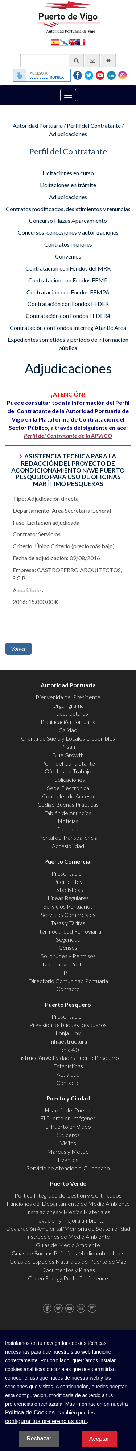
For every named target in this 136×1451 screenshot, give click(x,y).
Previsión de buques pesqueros (68, 1024)
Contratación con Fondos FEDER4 (68, 315)
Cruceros (68, 1134)
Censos (68, 947)
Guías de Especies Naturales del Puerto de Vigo (68, 1261)
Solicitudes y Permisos (68, 955)
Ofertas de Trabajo (68, 771)
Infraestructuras (68, 713)
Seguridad (68, 939)
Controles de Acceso (68, 796)
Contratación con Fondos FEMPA (68, 292)
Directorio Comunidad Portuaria (68, 980)
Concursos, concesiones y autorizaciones (68, 232)
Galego (63, 41)
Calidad (68, 729)
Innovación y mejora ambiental (68, 1220)
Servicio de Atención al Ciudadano (68, 1168)
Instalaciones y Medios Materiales (68, 1211)
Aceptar (99, 1439)
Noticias (68, 820)
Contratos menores (68, 244)
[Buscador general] (52, 60)
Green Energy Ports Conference (68, 1278)
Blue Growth (68, 754)
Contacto (68, 829)
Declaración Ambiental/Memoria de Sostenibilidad (68, 1228)
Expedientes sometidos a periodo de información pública (68, 343)
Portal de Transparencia (68, 837)
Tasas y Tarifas (68, 922)
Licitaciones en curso (68, 172)
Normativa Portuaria (68, 964)
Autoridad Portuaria (38, 125)
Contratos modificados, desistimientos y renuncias (68, 208)
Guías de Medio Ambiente (68, 1244)
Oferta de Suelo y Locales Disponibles (68, 738)
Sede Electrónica (68, 787)
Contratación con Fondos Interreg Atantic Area (68, 327)
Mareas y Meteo (68, 1151)
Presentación (68, 873)
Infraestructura (68, 1041)
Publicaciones (68, 779)
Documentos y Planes (68, 1269)
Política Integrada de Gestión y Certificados (68, 1195)
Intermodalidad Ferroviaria (68, 931)
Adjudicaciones (68, 133)
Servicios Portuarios (68, 906)
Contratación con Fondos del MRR (68, 268)
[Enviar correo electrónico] (92, 60)
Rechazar (38, 1438)
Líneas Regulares (68, 897)
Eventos (68, 1159)
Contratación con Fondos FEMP (68, 280)
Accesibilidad (68, 845)
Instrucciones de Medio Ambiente (68, 1236)
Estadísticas (68, 889)
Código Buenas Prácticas (68, 804)
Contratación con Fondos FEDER (68, 303)
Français (81, 41)
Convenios (68, 256)
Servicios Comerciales (68, 914)
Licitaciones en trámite (68, 184)
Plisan (68, 746)
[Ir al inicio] (108, 60)
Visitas (68, 1143)
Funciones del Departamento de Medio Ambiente (68, 1203)
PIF (68, 972)
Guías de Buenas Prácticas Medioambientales (68, 1253)
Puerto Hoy (68, 881)
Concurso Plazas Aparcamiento (68, 220)
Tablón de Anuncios (68, 812)
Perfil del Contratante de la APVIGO (68, 435)
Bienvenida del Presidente (68, 696)
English (72, 41)
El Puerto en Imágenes (68, 1118)
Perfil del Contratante (94, 125)
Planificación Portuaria (68, 721)
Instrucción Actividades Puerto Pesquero (68, 1057)
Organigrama (68, 705)
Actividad (68, 1074)
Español (55, 41)
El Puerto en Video (68, 1126)
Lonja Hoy (68, 1032)
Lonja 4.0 (68, 1049)
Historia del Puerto (68, 1110)
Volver (18, 648)
